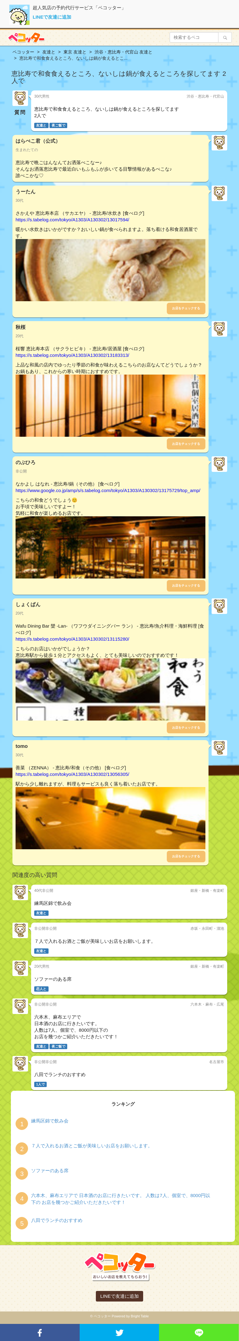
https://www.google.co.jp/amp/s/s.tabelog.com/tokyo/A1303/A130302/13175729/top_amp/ (108, 490)
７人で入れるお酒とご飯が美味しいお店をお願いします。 (91, 1145)
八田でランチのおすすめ (56, 1220)
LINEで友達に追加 (52, 17)
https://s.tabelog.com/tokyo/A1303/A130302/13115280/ (72, 639)
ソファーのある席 (49, 1170)
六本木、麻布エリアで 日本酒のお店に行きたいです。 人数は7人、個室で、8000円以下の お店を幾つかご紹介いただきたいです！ (120, 1199)
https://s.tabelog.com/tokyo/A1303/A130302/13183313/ (72, 355)
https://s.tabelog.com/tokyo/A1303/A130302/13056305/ (72, 774)
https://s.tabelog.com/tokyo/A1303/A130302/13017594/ (72, 219)
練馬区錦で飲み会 (49, 1120)
